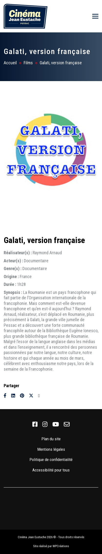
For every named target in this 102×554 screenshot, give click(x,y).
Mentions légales (51, 449)
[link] (34, 424)
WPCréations (61, 546)
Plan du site (51, 438)
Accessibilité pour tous (51, 470)
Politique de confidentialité (51, 459)
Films (28, 62)
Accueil (10, 62)
